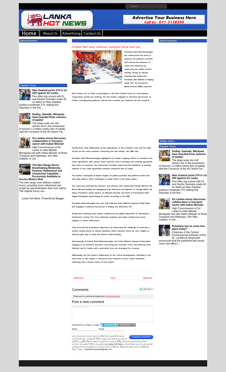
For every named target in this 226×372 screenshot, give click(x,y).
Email (101, 329)
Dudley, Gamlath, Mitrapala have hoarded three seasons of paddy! (49, 117)
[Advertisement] (43, 62)
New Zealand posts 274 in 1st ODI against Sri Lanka (49, 91)
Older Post (147, 278)
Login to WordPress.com (126, 325)
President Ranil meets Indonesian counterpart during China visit (106, 47)
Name (74, 329)
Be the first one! (113, 296)
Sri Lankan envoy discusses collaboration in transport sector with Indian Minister (49, 141)
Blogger (59, 198)
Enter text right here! (112, 313)
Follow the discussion (150, 289)
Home (113, 278)
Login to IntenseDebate (107, 325)
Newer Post (78, 278)
